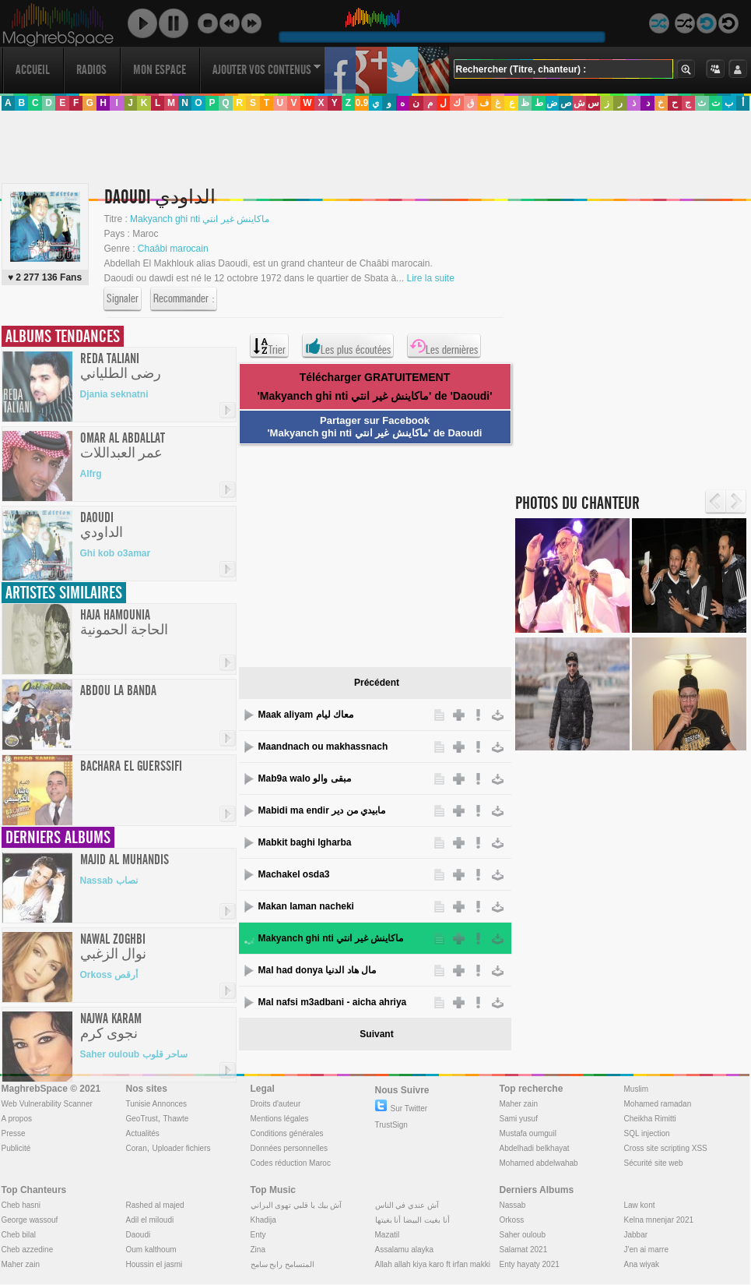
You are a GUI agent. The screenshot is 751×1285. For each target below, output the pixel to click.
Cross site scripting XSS (665, 1148)
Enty (258, 1234)
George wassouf (30, 1220)
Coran (136, 1148)
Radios (91, 69)
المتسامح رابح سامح (283, 1264)
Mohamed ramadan (658, 1104)
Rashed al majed (155, 1205)
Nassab (513, 1205)
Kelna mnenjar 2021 (659, 1220)
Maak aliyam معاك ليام (305, 714)
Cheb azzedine (28, 1249)
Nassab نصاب (109, 880)
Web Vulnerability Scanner (47, 1104)
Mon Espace (159, 69)
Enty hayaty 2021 (530, 1264)
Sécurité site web (653, 1163)
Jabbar (636, 1234)
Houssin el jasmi (154, 1264)
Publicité (16, 1148)
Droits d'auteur (276, 1104)
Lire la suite (430, 278)
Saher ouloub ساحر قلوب (134, 1054)
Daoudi (138, 1234)
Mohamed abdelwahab (539, 1163)
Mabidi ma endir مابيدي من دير (321, 810)
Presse (14, 1133)
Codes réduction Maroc (291, 1163)
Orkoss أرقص (109, 974)
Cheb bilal (19, 1234)
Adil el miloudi (150, 1220)
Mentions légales (280, 1118)
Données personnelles (289, 1148)
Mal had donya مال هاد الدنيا (317, 970)
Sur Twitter (401, 1108)
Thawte (175, 1118)
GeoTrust (142, 1118)
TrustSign (391, 1125)
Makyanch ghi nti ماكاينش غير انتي (330, 938)
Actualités (143, 1133)
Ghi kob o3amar (115, 553)
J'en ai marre (646, 1249)
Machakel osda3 (294, 874)
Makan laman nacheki (306, 906)
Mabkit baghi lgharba (305, 842)
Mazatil (387, 1234)
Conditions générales (287, 1133)
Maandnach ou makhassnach (323, 746)
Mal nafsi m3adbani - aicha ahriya (332, 1002)
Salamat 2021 (524, 1249)
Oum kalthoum (151, 1249)
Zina (258, 1249)
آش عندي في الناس (407, 1205)
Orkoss (512, 1220)
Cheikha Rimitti (650, 1118)
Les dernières (444, 346)
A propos (17, 1118)
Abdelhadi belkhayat (535, 1148)
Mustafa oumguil (528, 1133)
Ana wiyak (642, 1264)
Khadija (263, 1220)
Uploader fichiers (181, 1148)
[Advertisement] (147, 329)
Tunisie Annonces (157, 1104)
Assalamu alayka (404, 1249)
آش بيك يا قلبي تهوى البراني (296, 1205)
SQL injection (647, 1133)
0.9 (361, 102)
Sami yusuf (519, 1118)
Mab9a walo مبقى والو (304, 778)
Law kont (639, 1205)
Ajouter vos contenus (266, 69)
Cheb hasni (21, 1205)
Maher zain (519, 1104)
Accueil (33, 69)
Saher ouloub (523, 1234)
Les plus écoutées (348, 346)
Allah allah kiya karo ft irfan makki (432, 1264)
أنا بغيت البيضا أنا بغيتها (412, 1220)
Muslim (636, 1089)
